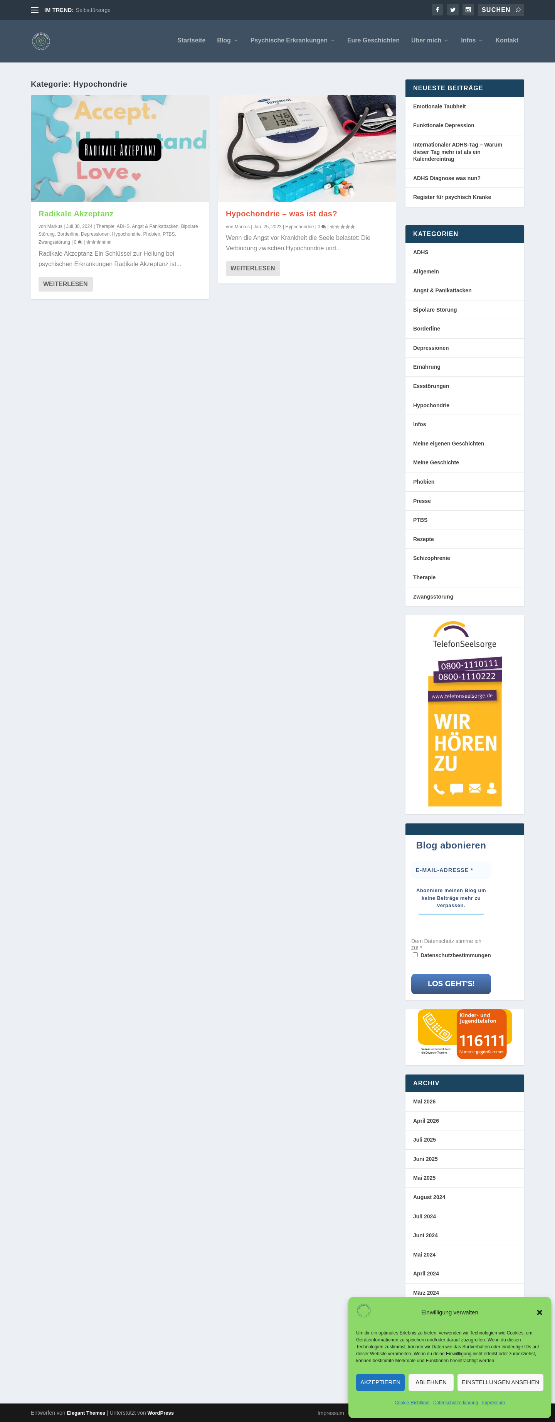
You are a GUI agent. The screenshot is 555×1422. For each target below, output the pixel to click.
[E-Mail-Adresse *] (451, 870)
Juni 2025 (425, 1159)
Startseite (191, 42)
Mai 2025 (424, 1178)
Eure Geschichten (373, 42)
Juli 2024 (424, 1216)
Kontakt (506, 42)
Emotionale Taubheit (439, 106)
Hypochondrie (126, 234)
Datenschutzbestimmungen (455, 955)
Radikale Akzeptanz (76, 213)
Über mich (426, 42)
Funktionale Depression (443, 126)
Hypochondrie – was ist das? (281, 213)
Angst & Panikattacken (155, 226)
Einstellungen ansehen (500, 1382)
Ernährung (427, 367)
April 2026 (426, 1121)
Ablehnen (431, 1382)
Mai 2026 (424, 1101)
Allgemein (426, 271)
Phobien (151, 234)
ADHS (123, 226)
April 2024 (426, 1274)
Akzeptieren (380, 1382)
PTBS (169, 234)
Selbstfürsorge (93, 10)
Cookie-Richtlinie (412, 1402)
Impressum (493, 1402)
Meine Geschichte (436, 463)
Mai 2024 (424, 1255)
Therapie (105, 226)
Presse (422, 501)
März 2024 (426, 1293)
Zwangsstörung (54, 242)
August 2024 (429, 1197)
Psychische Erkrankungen (289, 42)
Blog (224, 42)
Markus (54, 226)
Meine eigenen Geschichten (448, 443)
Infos (468, 42)
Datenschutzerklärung (455, 1402)
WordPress (161, 1413)
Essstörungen (431, 386)
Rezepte (423, 539)
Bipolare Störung (435, 310)
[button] (539, 1312)
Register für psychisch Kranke (452, 197)
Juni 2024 (425, 1235)
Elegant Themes (86, 1413)
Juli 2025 (424, 1140)
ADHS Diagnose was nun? (447, 178)
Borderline (68, 234)
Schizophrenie (431, 558)
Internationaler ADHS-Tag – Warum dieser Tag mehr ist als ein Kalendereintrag (457, 152)
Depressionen (95, 234)
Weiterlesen (65, 284)
